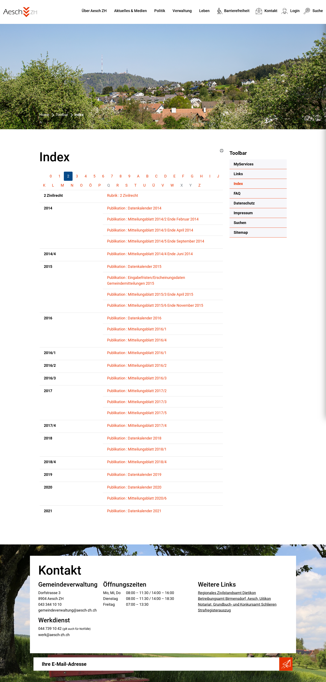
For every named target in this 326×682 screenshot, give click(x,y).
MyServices (243, 164)
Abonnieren (286, 664)
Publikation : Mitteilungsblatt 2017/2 (137, 391)
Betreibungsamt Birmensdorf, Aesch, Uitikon (234, 598)
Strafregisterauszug (214, 610)
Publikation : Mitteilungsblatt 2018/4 (137, 462)
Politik (159, 11)
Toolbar (238, 153)
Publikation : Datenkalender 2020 (134, 487)
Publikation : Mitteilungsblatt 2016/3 (137, 378)
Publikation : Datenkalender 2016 (134, 318)
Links (238, 174)
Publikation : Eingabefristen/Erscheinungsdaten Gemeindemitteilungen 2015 (146, 280)
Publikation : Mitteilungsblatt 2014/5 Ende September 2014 (155, 241)
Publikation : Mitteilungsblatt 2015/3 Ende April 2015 (150, 294)
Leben (204, 11)
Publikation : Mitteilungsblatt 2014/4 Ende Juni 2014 (150, 254)
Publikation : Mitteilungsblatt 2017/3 (137, 402)
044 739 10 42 (50, 628)
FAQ (237, 193)
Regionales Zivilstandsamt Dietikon (227, 592)
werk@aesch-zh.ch (54, 634)
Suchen (240, 222)
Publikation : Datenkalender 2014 (134, 208)
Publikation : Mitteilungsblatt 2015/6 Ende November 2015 (155, 305)
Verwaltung (182, 11)
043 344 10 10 (50, 604)
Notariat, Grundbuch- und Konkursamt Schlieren (237, 604)
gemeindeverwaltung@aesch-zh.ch (67, 610)
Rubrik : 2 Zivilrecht (122, 195)
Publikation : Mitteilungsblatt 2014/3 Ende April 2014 (150, 230)
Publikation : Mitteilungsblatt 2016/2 (137, 365)
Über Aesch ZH (94, 11)
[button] (221, 150)
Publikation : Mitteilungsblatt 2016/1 (137, 329)
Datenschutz (244, 203)
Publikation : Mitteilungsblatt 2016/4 (137, 340)
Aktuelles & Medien (130, 11)
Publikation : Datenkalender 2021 (134, 511)
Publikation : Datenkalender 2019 (134, 474)
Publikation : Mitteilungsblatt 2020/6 (137, 498)
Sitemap (241, 232)
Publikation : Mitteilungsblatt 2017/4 (137, 425)
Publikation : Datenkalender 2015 (134, 266)
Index (249, 183)
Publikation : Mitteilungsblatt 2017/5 (137, 413)
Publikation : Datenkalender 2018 (134, 438)
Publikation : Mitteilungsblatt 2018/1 (137, 449)
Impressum (243, 213)
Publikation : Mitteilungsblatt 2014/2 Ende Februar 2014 (153, 219)
